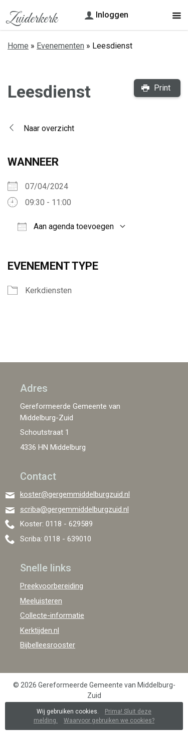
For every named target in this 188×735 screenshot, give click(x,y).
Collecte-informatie (52, 615)
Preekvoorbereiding (51, 585)
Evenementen (60, 46)
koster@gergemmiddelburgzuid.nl (75, 494)
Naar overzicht (49, 128)
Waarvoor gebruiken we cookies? (109, 720)
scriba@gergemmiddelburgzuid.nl (74, 509)
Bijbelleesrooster (47, 644)
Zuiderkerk (31, 19)
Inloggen (112, 15)
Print (162, 88)
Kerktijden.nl (39, 630)
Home (18, 46)
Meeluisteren (41, 600)
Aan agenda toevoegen (66, 226)
